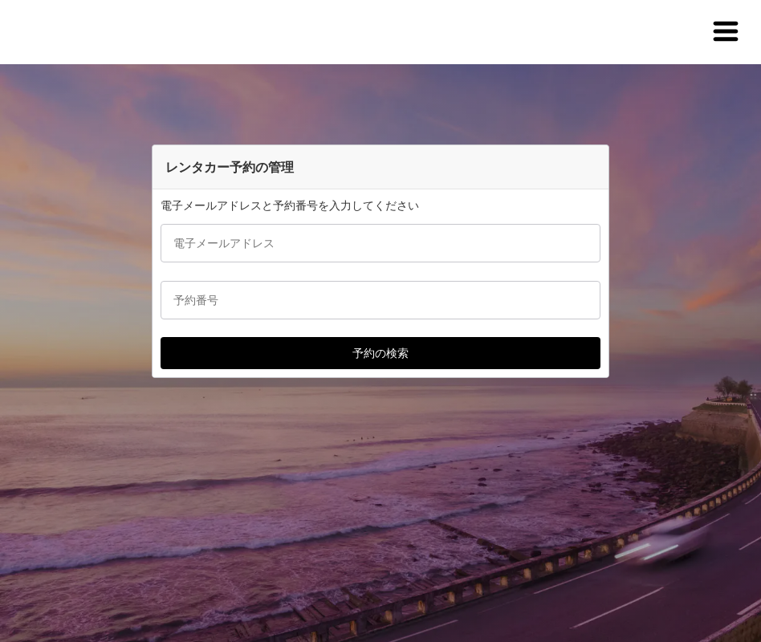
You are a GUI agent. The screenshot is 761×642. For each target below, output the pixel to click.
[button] (725, 32)
